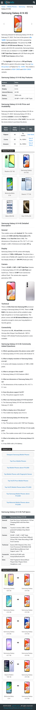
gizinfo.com (16, 706)
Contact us (28, 708)
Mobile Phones (12, 7)
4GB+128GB (16, 69)
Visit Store (31, 134)
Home (3, 7)
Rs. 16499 (21, 67)
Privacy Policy (8, 708)
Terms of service (19, 708)
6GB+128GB (27, 69)
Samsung (22, 7)
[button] (3, 23)
